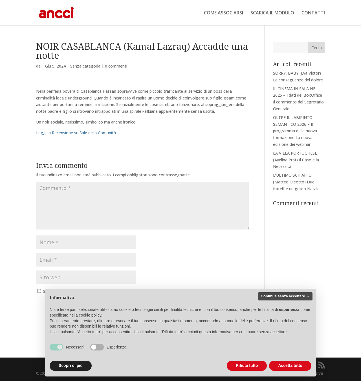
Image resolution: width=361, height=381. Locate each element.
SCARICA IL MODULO (272, 13)
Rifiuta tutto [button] (247, 365)
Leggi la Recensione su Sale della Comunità (76, 132)
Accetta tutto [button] (290, 365)
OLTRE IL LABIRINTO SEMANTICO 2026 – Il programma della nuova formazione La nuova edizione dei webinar (295, 131)
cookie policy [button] (90, 315)
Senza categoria (85, 66)
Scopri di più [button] (71, 365)
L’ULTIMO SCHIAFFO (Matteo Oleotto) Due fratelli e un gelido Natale (296, 181)
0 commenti (116, 66)
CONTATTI (313, 13)
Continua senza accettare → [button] (285, 296)
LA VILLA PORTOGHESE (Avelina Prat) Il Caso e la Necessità (296, 159)
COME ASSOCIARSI (223, 13)
